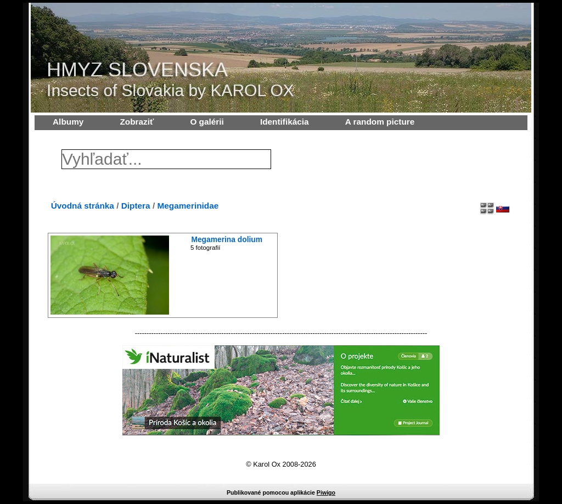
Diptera (135, 205)
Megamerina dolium (226, 239)
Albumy (68, 121)
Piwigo (326, 492)
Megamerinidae (187, 205)
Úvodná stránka (82, 205)
